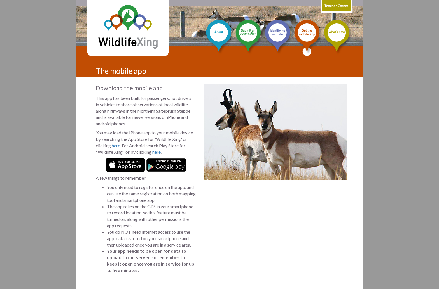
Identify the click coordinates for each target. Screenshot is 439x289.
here (116, 145)
